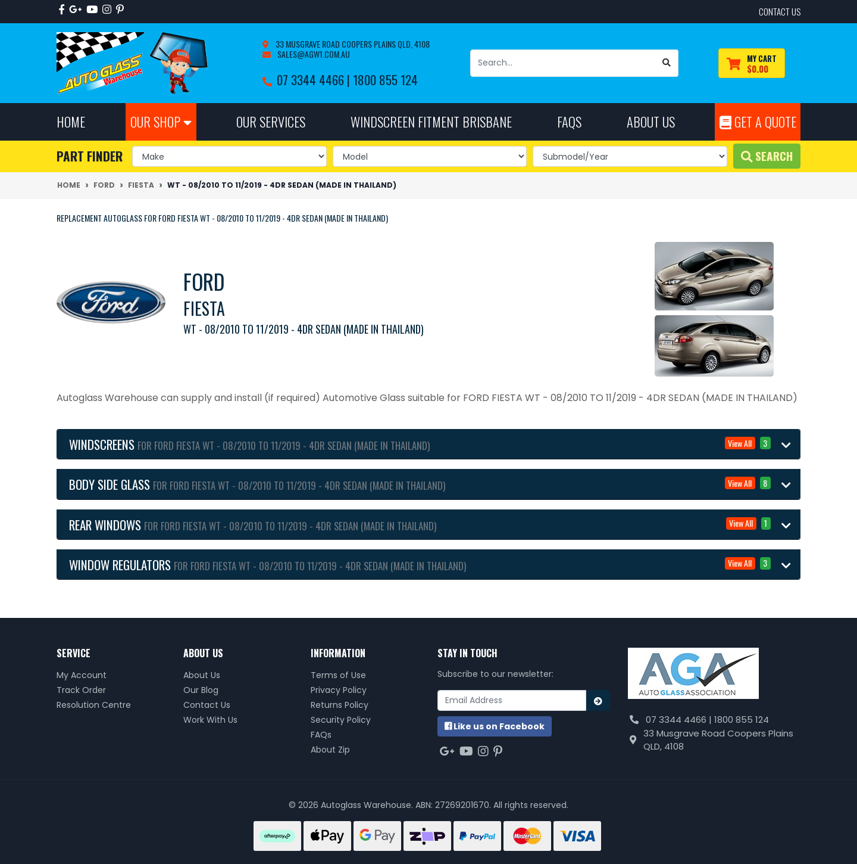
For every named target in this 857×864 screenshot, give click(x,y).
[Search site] (666, 63)
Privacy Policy (339, 690)
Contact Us (206, 705)
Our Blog (200, 690)
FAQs (321, 735)
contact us (779, 11)
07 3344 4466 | (315, 79)
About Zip (330, 750)
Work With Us (210, 720)
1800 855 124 (385, 79)
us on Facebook (495, 726)
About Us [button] (651, 121)
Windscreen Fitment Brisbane (431, 121)
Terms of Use (338, 675)
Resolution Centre (94, 705)
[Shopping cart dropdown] (751, 63)
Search (767, 155)
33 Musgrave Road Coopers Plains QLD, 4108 (352, 44)
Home (71, 121)
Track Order (81, 690)
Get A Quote (758, 121)
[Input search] (563, 63)
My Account (82, 675)
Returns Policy (339, 705)
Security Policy (341, 720)
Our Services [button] (270, 121)
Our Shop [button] (161, 121)
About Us (201, 675)
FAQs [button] (569, 121)
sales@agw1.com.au (313, 54)
